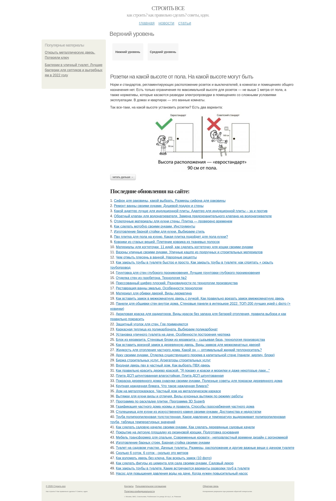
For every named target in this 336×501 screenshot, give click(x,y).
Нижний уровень (127, 52)
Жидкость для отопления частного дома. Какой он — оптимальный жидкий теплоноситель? (189, 350)
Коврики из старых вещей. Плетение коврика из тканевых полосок (167, 242)
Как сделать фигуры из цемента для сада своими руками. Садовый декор (175, 463)
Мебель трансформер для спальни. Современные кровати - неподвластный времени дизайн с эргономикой (202, 437)
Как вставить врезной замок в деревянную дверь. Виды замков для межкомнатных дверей (188, 345)
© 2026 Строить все (56, 486)
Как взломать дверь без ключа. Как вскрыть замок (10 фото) (164, 458)
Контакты (129, 486)
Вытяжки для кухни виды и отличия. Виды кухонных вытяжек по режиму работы (179, 396)
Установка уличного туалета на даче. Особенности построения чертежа (173, 334)
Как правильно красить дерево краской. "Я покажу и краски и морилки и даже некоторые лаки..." (193, 370)
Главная (146, 23)
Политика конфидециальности (139, 491)
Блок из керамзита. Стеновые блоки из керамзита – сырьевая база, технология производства (190, 339)
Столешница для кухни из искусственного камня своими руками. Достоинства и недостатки (188, 411)
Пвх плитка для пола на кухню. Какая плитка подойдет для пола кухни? (171, 236)
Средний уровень (163, 52)
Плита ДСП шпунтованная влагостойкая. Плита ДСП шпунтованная (170, 375)
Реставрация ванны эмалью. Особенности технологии (159, 288)
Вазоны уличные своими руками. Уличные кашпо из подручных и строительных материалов (189, 252)
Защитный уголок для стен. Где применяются (152, 324)
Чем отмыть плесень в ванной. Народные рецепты (156, 257)
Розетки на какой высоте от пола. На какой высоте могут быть (181, 76)
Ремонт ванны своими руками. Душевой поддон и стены (159, 206)
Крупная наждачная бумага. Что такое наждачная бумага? (162, 386)
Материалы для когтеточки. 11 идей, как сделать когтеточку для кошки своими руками (184, 247)
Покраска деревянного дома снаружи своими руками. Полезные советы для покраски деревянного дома (199, 381)
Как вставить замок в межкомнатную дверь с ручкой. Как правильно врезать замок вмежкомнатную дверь (200, 298)
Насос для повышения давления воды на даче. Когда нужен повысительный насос (182, 473)
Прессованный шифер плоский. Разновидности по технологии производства (177, 283)
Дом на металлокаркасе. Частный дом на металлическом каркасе (168, 391)
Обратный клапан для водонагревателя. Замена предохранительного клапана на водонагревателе (193, 216)
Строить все (168, 8)
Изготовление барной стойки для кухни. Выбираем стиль (159, 231)
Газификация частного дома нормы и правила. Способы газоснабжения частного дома (185, 406)
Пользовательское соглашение (150, 486)
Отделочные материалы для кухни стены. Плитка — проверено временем (173, 221)
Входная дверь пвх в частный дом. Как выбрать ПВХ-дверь (163, 365)
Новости (166, 23)
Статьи (184, 23)
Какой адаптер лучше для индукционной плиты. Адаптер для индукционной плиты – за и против (191, 211)
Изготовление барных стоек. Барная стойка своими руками (163, 442)
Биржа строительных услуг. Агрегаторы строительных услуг (163, 360)
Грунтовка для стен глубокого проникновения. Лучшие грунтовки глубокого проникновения (188, 273)
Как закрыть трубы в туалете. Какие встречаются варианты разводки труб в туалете (183, 468)
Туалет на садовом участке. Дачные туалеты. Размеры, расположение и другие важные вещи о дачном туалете (205, 448)
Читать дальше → (123, 177)
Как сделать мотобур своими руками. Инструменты (154, 226)
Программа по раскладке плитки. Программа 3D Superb (160, 401)
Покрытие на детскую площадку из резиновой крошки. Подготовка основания (177, 432)
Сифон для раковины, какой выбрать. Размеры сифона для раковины (170, 200)
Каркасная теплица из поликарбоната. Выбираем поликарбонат (167, 329)
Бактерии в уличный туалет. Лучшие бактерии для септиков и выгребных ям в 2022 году (73, 70)
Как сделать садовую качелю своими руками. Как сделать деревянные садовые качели (185, 427)
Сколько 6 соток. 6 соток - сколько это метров (152, 453)
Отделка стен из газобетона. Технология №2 (151, 278)
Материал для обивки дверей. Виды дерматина (154, 293)
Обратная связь (211, 486)
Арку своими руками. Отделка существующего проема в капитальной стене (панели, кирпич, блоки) (195, 355)
